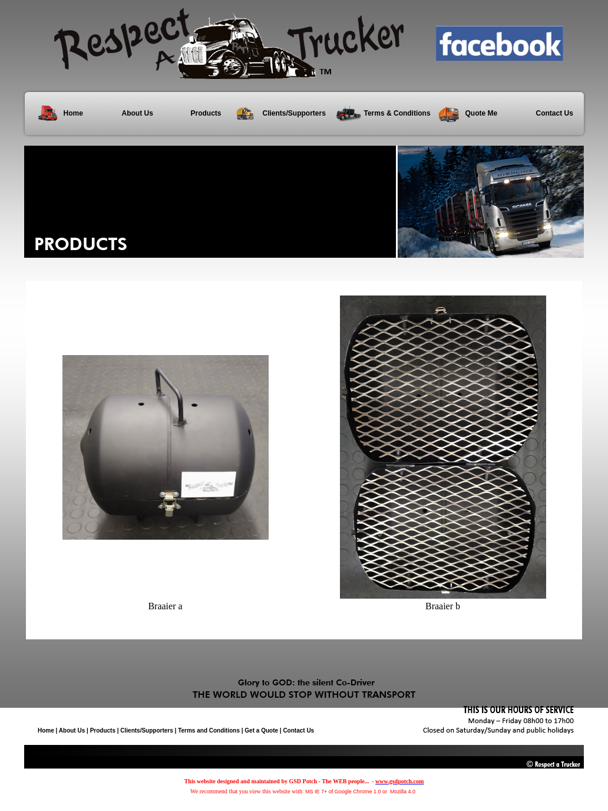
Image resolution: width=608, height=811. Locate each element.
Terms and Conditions (209, 730)
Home (73, 113)
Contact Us (554, 113)
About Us (137, 113)
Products (206, 113)
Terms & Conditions (396, 113)
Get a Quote (261, 730)
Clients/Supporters (294, 113)
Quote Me (481, 113)
